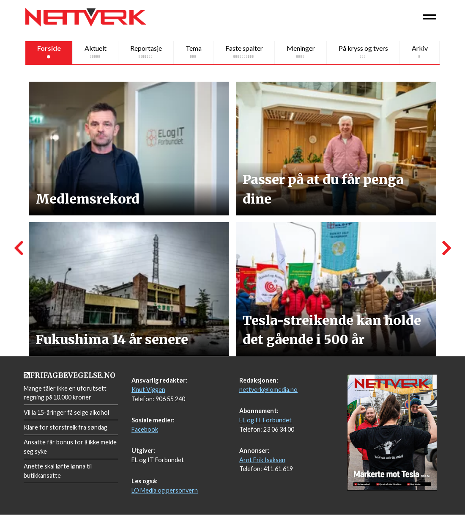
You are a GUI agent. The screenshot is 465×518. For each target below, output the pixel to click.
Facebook (144, 432)
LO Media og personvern (164, 493)
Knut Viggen (148, 393)
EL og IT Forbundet (265, 423)
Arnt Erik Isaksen (262, 463)
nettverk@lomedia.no (268, 393)
